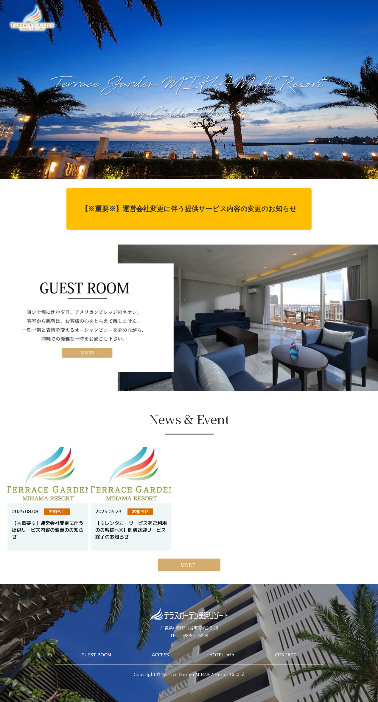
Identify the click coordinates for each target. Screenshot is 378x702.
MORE (187, 575)
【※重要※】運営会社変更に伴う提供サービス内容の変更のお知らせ (189, 209)
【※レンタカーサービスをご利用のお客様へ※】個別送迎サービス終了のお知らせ (131, 539)
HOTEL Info (221, 655)
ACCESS (160, 655)
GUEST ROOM (96, 655)
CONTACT (286, 655)
